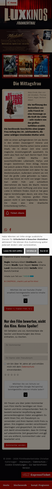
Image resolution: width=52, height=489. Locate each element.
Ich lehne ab (31, 251)
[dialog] (26, 244)
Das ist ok (44, 251)
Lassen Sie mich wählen (12, 251)
